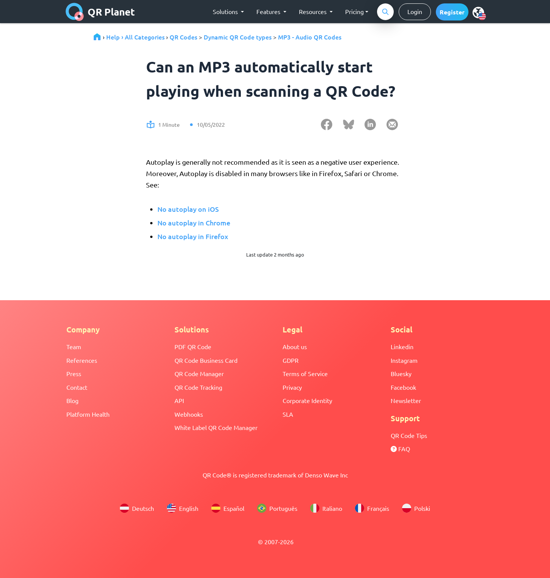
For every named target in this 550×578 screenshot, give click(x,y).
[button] (452, 11)
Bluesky (401, 373)
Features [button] (269, 11)
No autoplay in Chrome (193, 222)
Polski (416, 508)
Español (227, 508)
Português (277, 508)
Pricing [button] (354, 11)
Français (372, 508)
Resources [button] (313, 11)
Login (414, 11)
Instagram (404, 360)
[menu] (478, 12)
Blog (72, 400)
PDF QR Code (192, 346)
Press (73, 373)
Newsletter (406, 400)
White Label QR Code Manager (216, 427)
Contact (76, 387)
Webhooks (188, 414)
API (179, 400)
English (182, 508)
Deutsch (137, 508)
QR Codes (183, 37)
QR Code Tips (409, 435)
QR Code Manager (199, 373)
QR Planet (100, 12)
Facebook (403, 387)
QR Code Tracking (198, 387)
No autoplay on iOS (188, 209)
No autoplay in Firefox (192, 236)
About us (295, 346)
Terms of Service (305, 373)
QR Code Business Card (205, 360)
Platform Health (88, 414)
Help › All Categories (135, 37)
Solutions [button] (226, 11)
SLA (288, 414)
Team (73, 346)
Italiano (326, 508)
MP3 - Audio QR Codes (309, 37)
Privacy (292, 387)
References (81, 360)
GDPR (291, 360)
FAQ (400, 448)
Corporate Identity (307, 400)
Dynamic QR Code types (238, 37)
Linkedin (402, 346)
